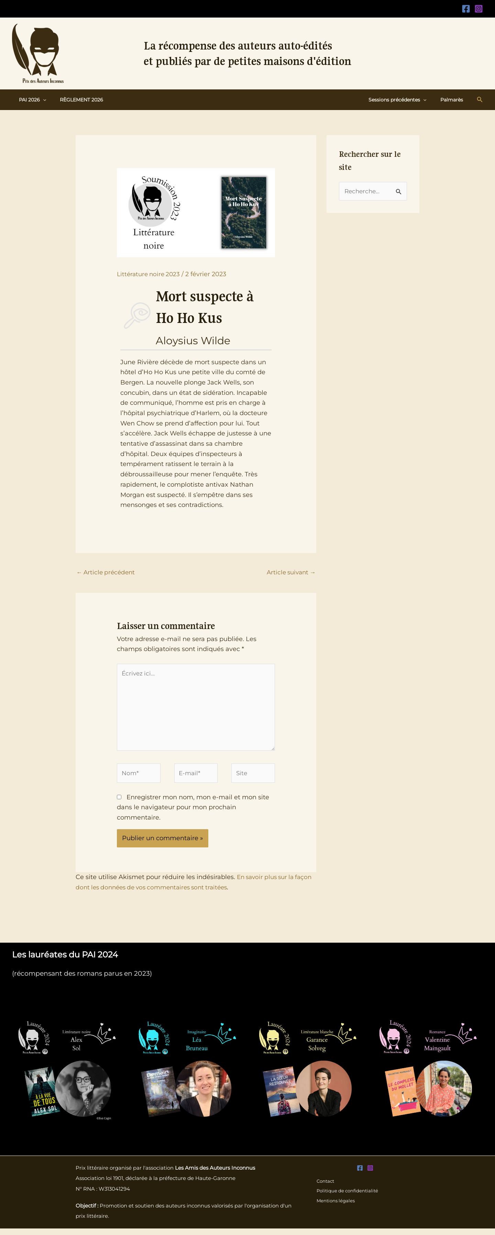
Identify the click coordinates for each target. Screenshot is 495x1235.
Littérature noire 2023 (150, 274)
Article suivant (289, 572)
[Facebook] (466, 8)
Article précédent (107, 572)
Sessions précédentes (403, 99)
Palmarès (453, 100)
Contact (324, 1187)
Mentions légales (335, 1208)
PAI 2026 (30, 99)
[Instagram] (478, 8)
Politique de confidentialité (347, 1198)
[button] (41, 99)
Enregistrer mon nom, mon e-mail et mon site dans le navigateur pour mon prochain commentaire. (193, 813)
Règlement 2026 (75, 100)
